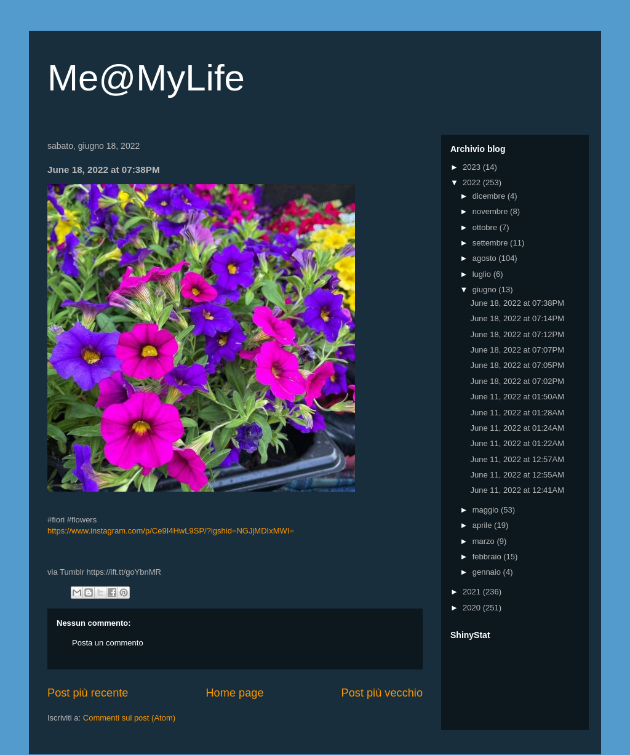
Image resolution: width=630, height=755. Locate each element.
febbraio (488, 556)
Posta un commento (107, 642)
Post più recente (87, 693)
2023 (473, 167)
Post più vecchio (382, 693)
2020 (473, 607)
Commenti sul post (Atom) (129, 717)
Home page (234, 693)
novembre (491, 211)
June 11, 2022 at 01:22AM (517, 443)
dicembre (490, 196)
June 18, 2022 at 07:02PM (517, 381)
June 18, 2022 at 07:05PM (517, 365)
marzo (484, 541)
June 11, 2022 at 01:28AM (517, 412)
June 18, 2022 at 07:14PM (517, 318)
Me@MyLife (146, 77)
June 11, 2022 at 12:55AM (517, 474)
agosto (485, 258)
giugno (485, 289)
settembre (491, 242)
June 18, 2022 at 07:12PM (517, 334)
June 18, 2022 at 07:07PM (517, 349)
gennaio (487, 572)
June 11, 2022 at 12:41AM (517, 490)
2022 (473, 182)
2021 (473, 591)
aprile (483, 525)
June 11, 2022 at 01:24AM (517, 428)
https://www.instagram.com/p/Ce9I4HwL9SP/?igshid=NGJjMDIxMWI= (170, 530)
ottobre (486, 227)
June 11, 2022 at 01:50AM (517, 396)
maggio (486, 509)
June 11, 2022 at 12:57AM (517, 459)
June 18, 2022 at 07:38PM (517, 303)
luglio (482, 274)
